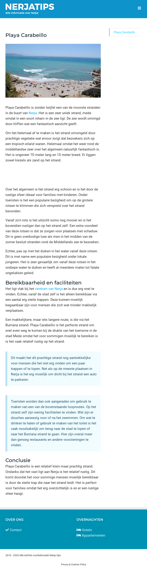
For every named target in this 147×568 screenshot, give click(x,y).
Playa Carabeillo (124, 32)
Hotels (87, 530)
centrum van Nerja (49, 289)
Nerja (33, 113)
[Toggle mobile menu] (140, 8)
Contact (16, 530)
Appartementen (93, 535)
